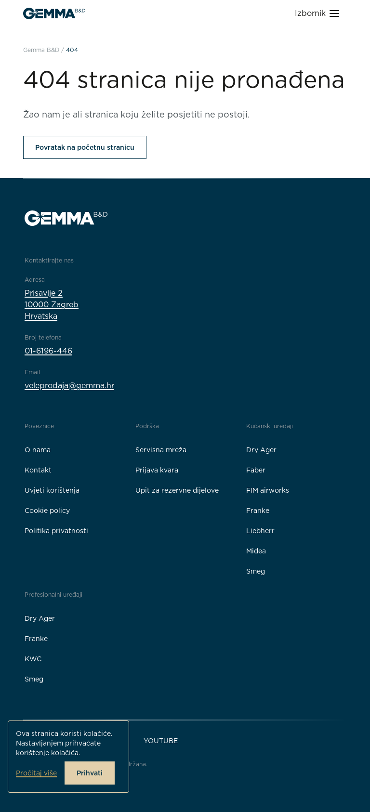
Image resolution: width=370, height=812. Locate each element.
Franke (257, 510)
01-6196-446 (48, 350)
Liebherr (260, 531)
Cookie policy (47, 510)
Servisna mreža (160, 450)
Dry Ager (261, 450)
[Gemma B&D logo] (54, 13)
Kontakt (38, 470)
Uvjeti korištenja (52, 490)
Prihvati (90, 773)
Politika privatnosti (56, 531)
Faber (255, 470)
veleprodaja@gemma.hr (69, 385)
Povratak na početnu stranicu (84, 147)
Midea (256, 551)
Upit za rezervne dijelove (177, 490)
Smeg (255, 571)
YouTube (161, 741)
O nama (38, 450)
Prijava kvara (156, 470)
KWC (33, 659)
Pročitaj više (36, 773)
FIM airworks (267, 490)
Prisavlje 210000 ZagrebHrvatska (52, 304)
